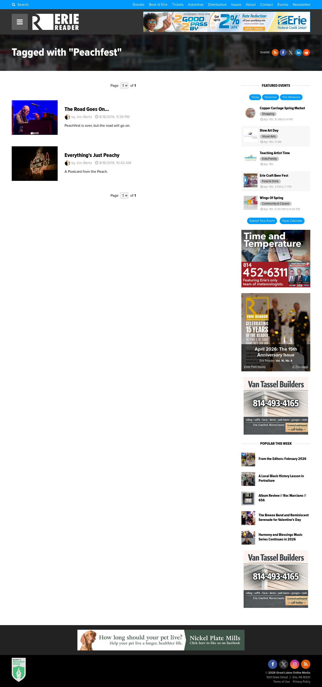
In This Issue (300, 366)
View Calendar (292, 220)
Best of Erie (158, 4)
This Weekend (291, 97)
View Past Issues (255, 366)
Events (282, 4)
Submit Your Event (262, 220)
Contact (266, 4)
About (251, 4)
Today (255, 97)
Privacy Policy (301, 681)
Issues (236, 4)
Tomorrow (270, 97)
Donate (138, 4)
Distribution (217, 4)
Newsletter (301, 4)
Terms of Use (281, 681)
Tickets (178, 4)
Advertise (195, 4)
